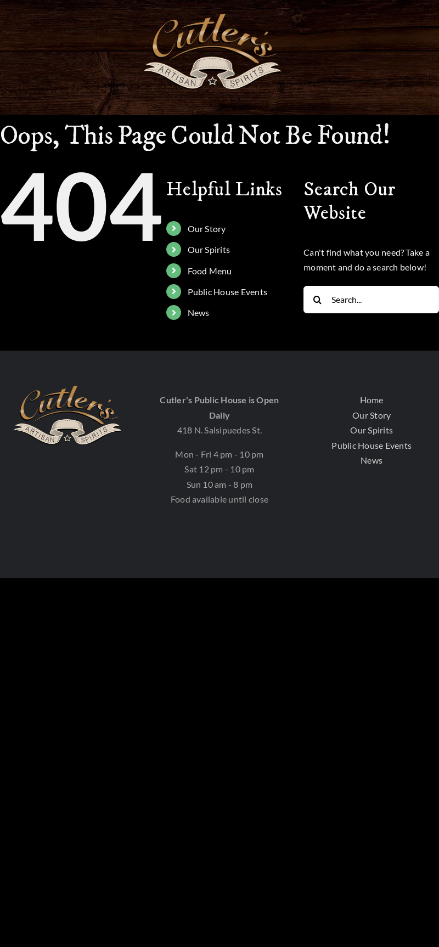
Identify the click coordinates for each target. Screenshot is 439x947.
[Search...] (371, 299)
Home (372, 399)
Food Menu (210, 271)
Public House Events (228, 291)
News (199, 312)
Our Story (207, 228)
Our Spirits (209, 249)
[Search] (317, 299)
